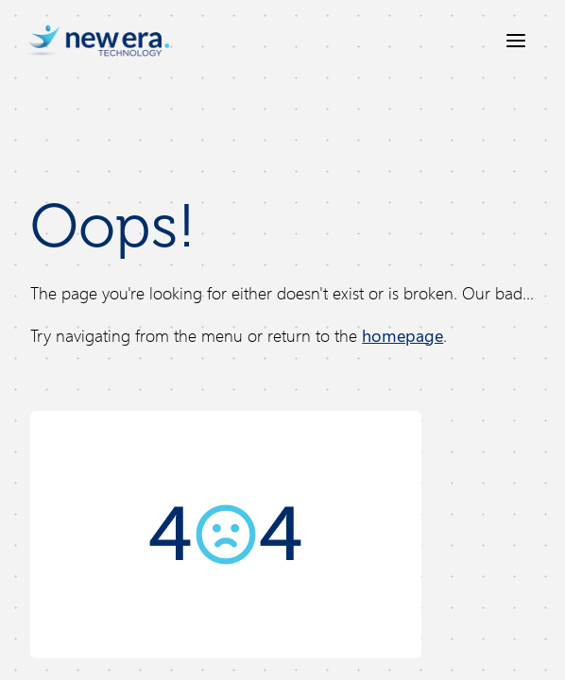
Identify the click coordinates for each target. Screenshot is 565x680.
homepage (402, 335)
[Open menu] (516, 41)
